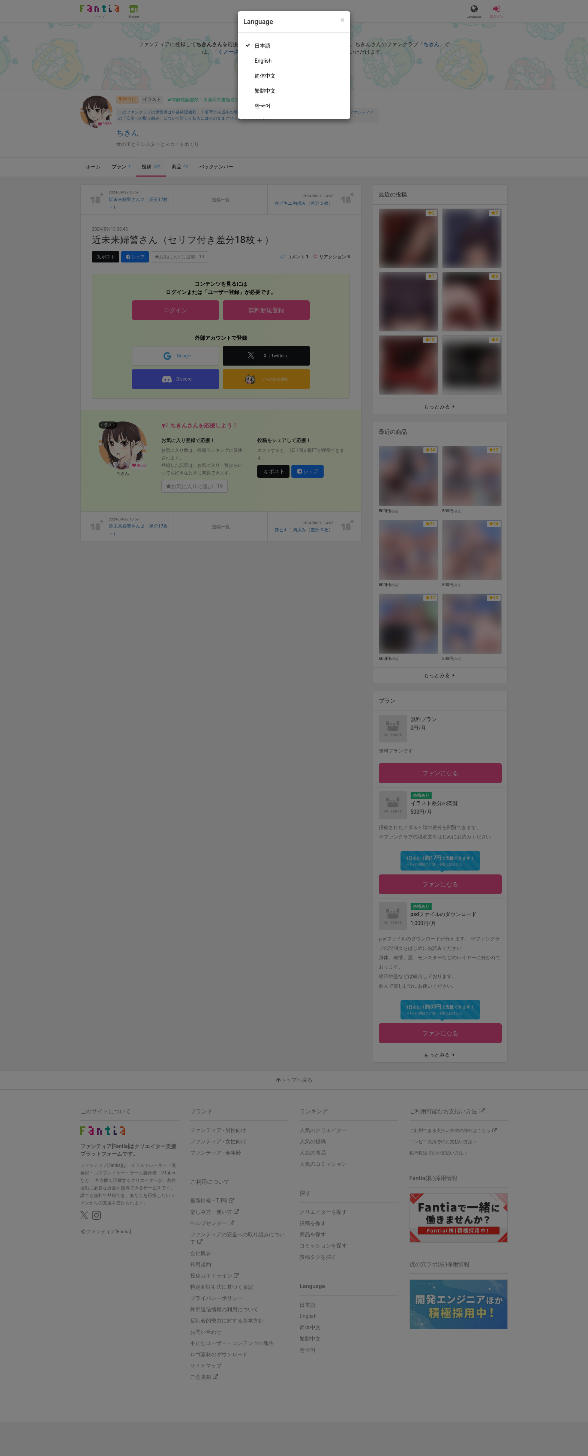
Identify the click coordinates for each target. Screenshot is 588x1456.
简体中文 (265, 76)
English (263, 61)
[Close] (342, 20)
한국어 (262, 106)
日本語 (262, 46)
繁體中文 (265, 91)
